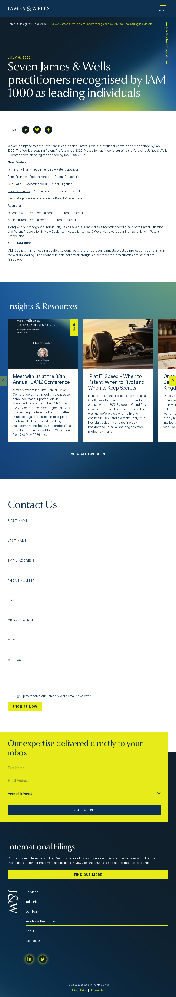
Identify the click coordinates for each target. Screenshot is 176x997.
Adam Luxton (17, 220)
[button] (172, 381)
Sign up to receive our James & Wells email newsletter (49, 696)
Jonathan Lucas (19, 191)
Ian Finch (14, 169)
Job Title (16, 600)
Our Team (33, 911)
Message (16, 660)
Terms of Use (97, 990)
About (30, 931)
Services (32, 892)
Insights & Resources (33, 24)
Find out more (88, 874)
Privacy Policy (79, 990)
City (12, 640)
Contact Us (33, 941)
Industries (32, 902)
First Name (18, 520)
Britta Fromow (17, 176)
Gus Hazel (15, 184)
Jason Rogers (17, 198)
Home (11, 24)
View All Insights (88, 454)
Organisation (20, 620)
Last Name (17, 540)
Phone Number (21, 580)
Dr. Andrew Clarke (20, 213)
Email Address (21, 560)
